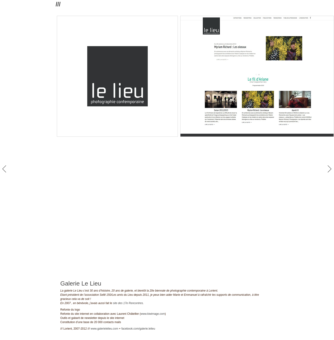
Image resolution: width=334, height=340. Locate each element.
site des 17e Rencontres (128, 303)
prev (5, 169)
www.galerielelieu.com (104, 328)
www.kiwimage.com (153, 313)
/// (58, 4)
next (329, 169)
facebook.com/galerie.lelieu (138, 328)
